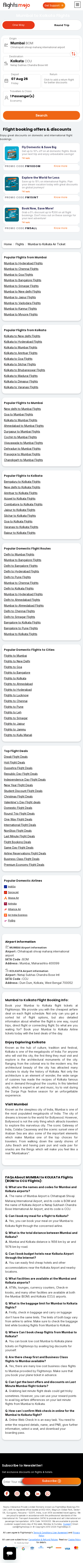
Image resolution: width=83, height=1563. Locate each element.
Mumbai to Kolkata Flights (20, 634)
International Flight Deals (20, 825)
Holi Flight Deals (14, 762)
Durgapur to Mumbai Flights (22, 431)
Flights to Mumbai (15, 655)
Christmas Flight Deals (18, 796)
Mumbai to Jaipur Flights (20, 297)
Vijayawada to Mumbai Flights (23, 442)
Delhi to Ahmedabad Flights (22, 599)
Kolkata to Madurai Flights (21, 375)
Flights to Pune (13, 706)
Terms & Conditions (42, 1532)
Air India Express (15, 915)
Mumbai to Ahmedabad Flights (24, 605)
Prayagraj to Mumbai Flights (22, 454)
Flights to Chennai (15, 701)
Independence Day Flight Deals (25, 779)
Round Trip (61, 25)
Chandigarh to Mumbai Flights (23, 460)
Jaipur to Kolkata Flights (19, 510)
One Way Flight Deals (18, 819)
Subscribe (51, 1481)
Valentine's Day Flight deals (22, 802)
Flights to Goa (13, 667)
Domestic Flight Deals (18, 807)
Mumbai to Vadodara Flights (22, 303)
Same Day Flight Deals (18, 847)
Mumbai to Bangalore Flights (22, 280)
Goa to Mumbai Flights (18, 414)
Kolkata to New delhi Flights (22, 336)
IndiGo (10, 886)
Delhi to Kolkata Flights (19, 588)
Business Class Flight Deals (21, 859)
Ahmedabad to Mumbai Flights (24, 425)
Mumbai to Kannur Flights (20, 308)
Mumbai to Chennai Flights (21, 268)
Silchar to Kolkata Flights (20, 515)
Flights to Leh (12, 712)
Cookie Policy (74, 1539)
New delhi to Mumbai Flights (22, 408)
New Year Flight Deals (18, 785)
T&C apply (26, 158)
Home (8, 244)
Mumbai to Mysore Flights (21, 314)
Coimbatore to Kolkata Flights (23, 504)
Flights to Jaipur (14, 723)
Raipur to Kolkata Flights (19, 532)
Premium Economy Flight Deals (24, 864)
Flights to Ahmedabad (18, 684)
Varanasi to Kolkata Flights (21, 527)
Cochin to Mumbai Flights (20, 437)
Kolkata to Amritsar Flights (20, 353)
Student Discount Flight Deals (23, 791)
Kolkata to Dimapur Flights (21, 381)
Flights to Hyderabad (18, 689)
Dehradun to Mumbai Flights (22, 448)
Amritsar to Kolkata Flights (20, 493)
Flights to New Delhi (17, 661)
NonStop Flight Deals (18, 830)
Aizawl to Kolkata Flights (19, 498)
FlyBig (9, 920)
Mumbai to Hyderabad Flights (23, 263)
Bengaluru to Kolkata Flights (22, 481)
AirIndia (10, 903)
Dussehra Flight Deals (18, 768)
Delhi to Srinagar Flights (19, 617)
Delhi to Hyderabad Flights (21, 571)
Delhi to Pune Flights (17, 577)
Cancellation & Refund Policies (43, 1539)
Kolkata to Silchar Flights (20, 364)
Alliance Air (12, 909)
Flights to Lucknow (16, 695)
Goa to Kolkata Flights (18, 521)
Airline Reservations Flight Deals (25, 853)
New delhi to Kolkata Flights (22, 487)
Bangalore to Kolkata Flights (22, 622)
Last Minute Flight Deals (19, 836)
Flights (20, 244)
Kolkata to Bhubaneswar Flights (24, 370)
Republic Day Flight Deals (21, 773)
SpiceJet (11, 892)
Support (67, 1524)
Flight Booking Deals (17, 842)
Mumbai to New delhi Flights (22, 291)
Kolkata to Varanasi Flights (21, 387)
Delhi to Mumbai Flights (19, 554)
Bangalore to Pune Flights (21, 628)
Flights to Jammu (15, 729)
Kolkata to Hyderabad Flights (23, 341)
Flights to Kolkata (15, 678)
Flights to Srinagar (16, 718)
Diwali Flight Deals (16, 756)
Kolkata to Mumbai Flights (20, 347)
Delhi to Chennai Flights (19, 611)
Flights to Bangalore (17, 672)
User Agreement (60, 1532)
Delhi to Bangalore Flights (21, 565)
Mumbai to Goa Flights (18, 274)
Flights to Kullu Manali (18, 735)
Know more (60, 165)
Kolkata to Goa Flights (18, 358)
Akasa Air (11, 898)
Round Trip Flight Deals (19, 813)
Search (41, 115)
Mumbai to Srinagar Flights (21, 286)
